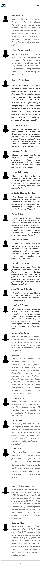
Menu (38, 5)
